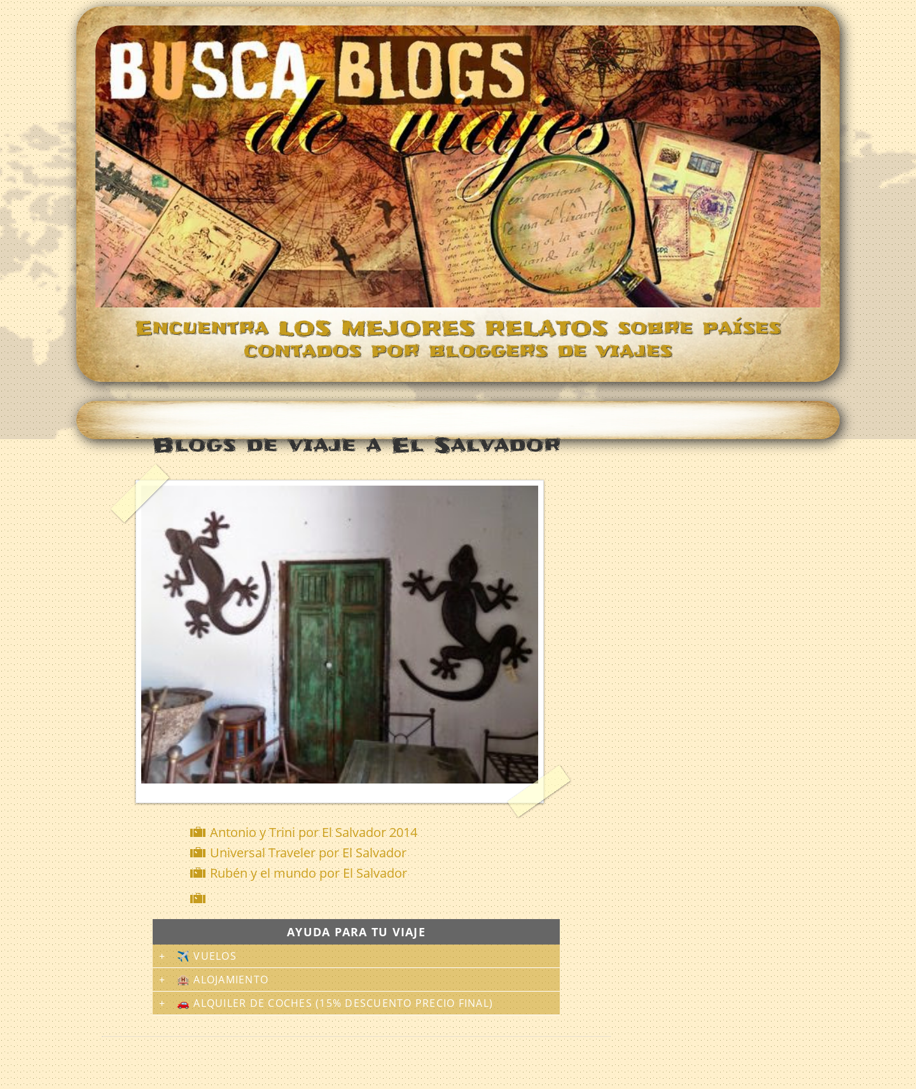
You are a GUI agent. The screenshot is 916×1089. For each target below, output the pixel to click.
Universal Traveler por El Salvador (308, 852)
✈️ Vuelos (207, 956)
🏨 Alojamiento (222, 980)
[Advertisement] (359, 898)
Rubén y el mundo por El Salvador (308, 873)
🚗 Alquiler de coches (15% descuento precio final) (335, 1003)
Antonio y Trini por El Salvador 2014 (313, 832)
